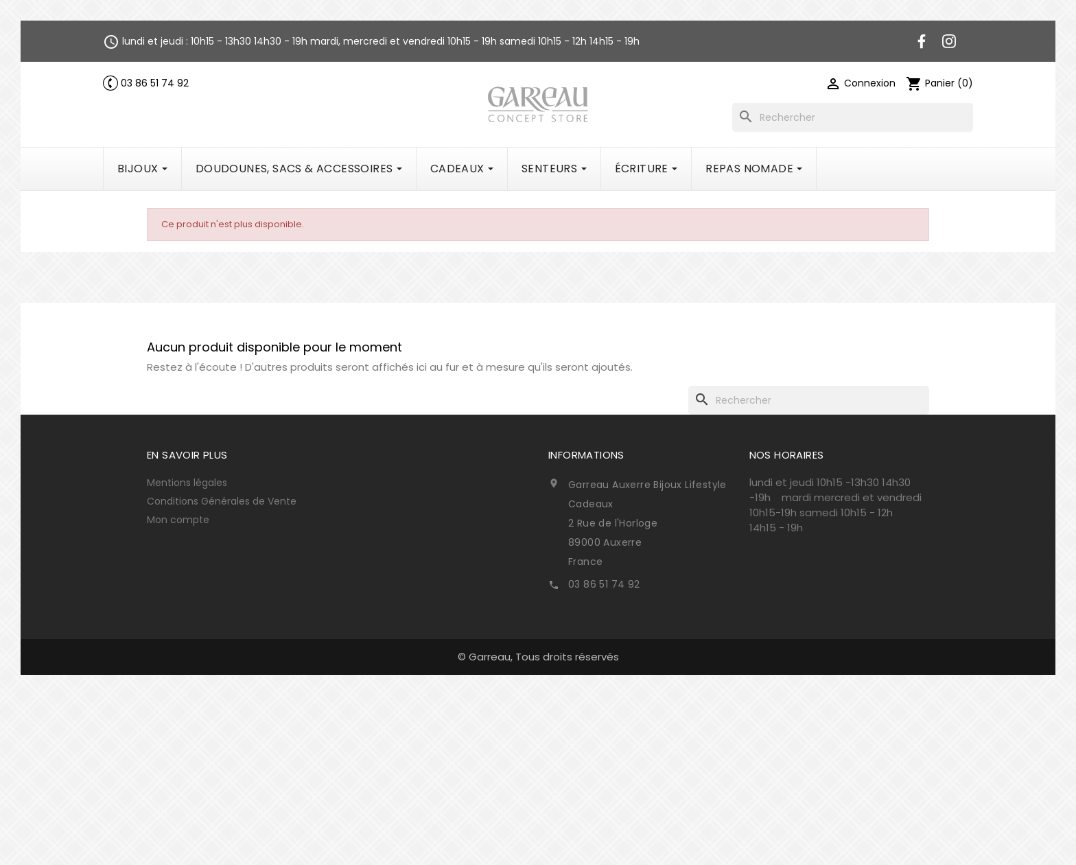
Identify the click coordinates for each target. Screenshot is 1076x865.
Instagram (949, 41)
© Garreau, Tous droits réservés (538, 656)
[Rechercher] (852, 117)
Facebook (921, 41)
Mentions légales (187, 482)
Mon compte (178, 520)
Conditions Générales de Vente (221, 501)
